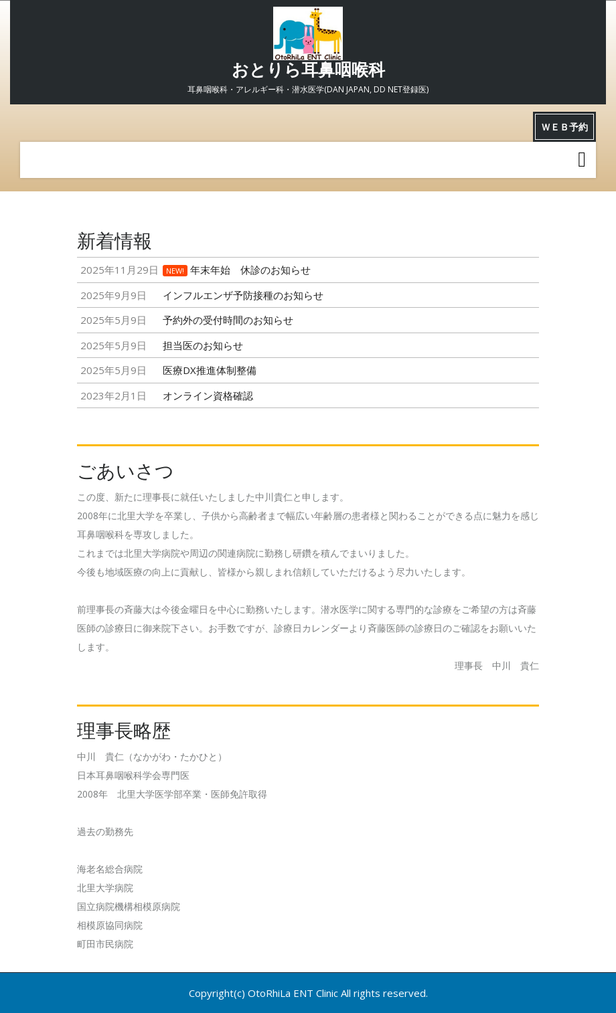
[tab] (582, 160)
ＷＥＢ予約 (564, 126)
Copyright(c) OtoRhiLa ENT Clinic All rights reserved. (308, 993)
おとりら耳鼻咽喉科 (308, 70)
